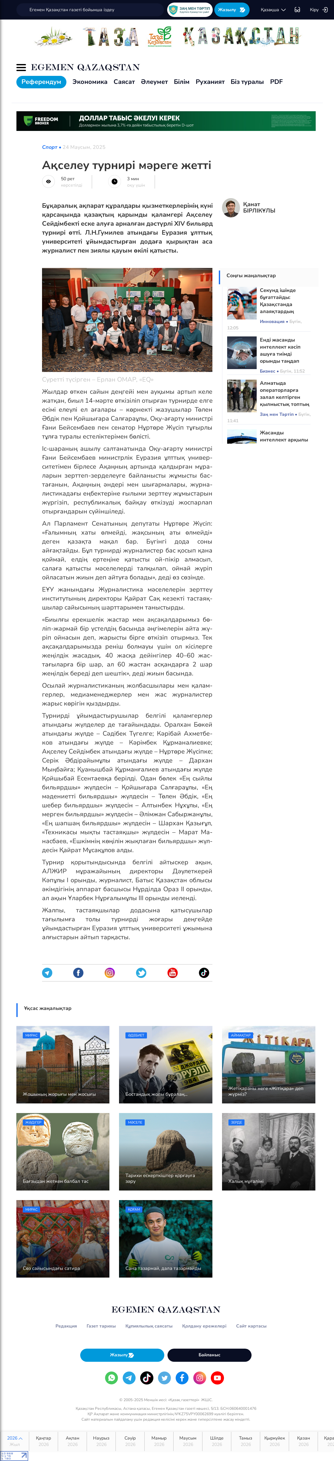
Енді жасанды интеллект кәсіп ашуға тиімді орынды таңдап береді (280, 354)
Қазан (303, 1441)
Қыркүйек (274, 1441)
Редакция (66, 1326)
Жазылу (232, 9)
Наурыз (101, 1441)
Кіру (319, 10)
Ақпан (72, 1441)
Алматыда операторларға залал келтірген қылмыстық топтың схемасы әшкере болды (284, 401)
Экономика (90, 81)
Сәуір (130, 1441)
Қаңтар (43, 1441)
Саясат (124, 81)
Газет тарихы (101, 1326)
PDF (276, 81)
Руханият (210, 81)
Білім (182, 81)
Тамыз (246, 1441)
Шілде (217, 1441)
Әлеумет (154, 81)
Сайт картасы (251, 1326)
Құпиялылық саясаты (149, 1326)
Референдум (41, 81)
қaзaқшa (274, 10)
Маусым (188, 1441)
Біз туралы (247, 81)
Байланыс (209, 1355)
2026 (15, 1441)
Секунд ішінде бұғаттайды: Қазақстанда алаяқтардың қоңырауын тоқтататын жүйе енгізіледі (281, 311)
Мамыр (159, 1441)
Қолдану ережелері (204, 1326)
